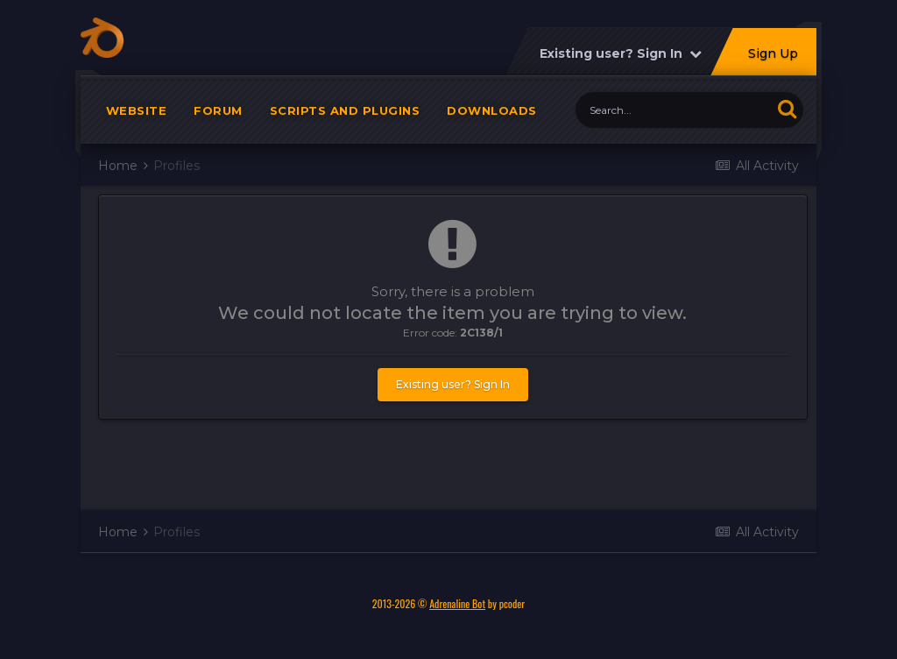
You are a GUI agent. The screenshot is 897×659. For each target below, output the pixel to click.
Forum (218, 114)
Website (136, 114)
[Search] (673, 113)
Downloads (492, 114)
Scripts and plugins (345, 114)
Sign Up (773, 57)
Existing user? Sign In (621, 57)
